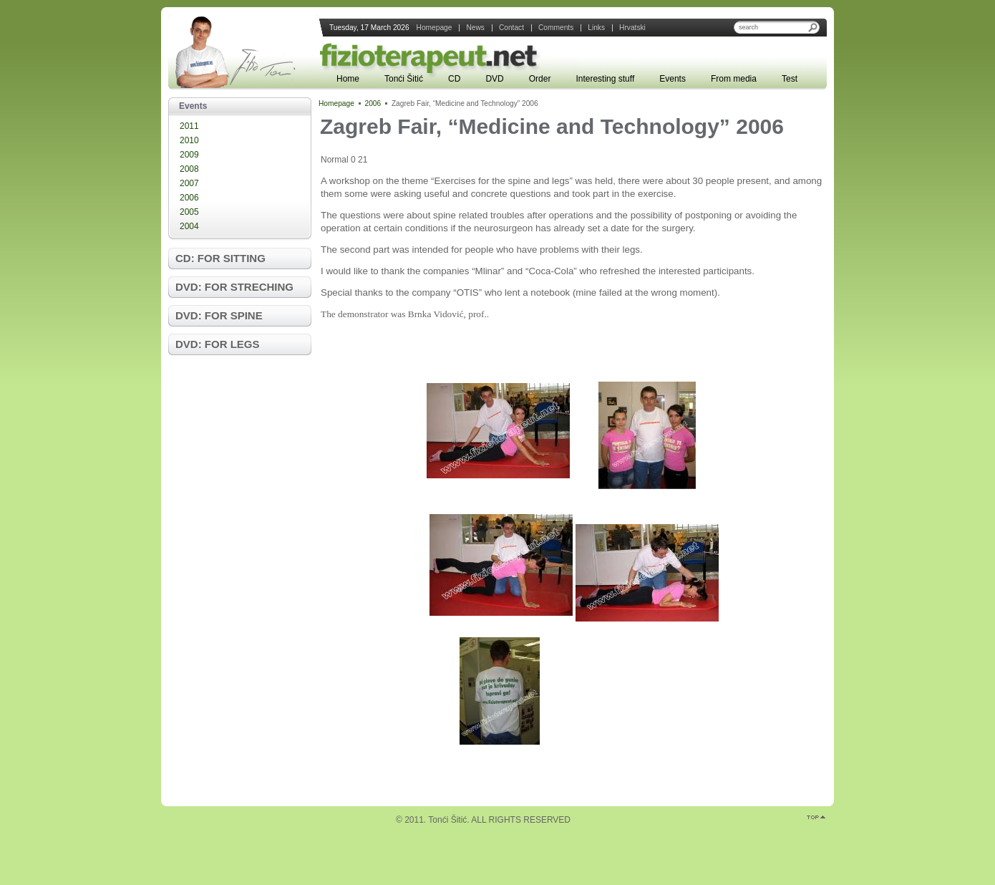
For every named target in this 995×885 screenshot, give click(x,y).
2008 (189, 169)
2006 (189, 198)
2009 (189, 155)
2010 (189, 140)
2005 (189, 212)
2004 (189, 226)
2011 (189, 126)
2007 (189, 183)
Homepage (336, 103)
